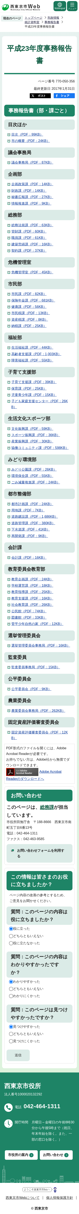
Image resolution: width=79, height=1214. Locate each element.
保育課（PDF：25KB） (29, 388)
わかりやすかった (26, 981)
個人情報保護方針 (59, 1197)
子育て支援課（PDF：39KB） (34, 382)
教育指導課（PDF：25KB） (32, 592)
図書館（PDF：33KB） (29, 617)
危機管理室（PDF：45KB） (32, 272)
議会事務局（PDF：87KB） (32, 162)
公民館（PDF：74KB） (29, 611)
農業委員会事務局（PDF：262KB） (38, 710)
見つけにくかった (26, 1041)
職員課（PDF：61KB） (29, 238)
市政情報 (53, 17)
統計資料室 (32, 22)
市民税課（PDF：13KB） (30, 313)
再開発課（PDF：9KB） (29, 536)
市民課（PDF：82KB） (29, 294)
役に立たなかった (26, 943)
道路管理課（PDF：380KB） (33, 523)
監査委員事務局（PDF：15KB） (35, 667)
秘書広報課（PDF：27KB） (32, 197)
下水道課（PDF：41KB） (30, 529)
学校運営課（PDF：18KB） (32, 585)
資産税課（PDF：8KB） (29, 319)
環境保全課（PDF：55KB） (32, 476)
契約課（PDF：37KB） (29, 250)
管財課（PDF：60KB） (29, 231)
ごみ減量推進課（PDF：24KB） (35, 482)
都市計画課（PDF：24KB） (32, 504)
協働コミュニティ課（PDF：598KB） (40, 448)
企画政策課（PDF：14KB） (32, 184)
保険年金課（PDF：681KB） (33, 300)
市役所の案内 (18, 1155)
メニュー (72, 6)
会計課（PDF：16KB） (29, 557)
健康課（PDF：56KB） (29, 306)
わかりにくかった (26, 996)
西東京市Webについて (23, 1197)
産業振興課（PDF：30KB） (32, 441)
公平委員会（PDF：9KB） (31, 689)
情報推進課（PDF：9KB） (31, 203)
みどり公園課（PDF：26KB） (34, 469)
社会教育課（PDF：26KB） (32, 604)
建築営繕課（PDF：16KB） (32, 244)
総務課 (47, 807)
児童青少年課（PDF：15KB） (34, 395)
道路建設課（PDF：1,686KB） (34, 516)
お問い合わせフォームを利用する (40, 853)
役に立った (21, 928)
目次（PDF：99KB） (27, 134)
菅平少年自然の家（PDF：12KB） (37, 624)
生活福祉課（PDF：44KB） (32, 347)
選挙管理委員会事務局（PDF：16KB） (40, 645)
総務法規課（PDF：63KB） (32, 225)
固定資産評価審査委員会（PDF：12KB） (39, 735)
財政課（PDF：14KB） (29, 190)
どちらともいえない (28, 936)
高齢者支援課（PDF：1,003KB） (36, 354)
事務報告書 (51, 22)
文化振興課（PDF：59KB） (32, 428)
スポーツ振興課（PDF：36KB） (35, 435)
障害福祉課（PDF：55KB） (32, 360)
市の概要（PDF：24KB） (30, 141)
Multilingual (60, 5)
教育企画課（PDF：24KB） (32, 579)
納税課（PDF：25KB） (29, 326)
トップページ (33, 17)
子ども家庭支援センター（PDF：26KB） (39, 404)
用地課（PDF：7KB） (28, 510)
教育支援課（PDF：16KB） (32, 598)
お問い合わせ (53, 1155)
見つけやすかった (26, 1026)
